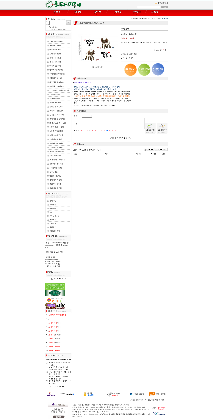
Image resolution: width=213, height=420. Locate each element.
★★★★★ (112, 133)
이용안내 (162, 400)
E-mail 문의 (57, 252)
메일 (79, 414)
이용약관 (140, 400)
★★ (86, 133)
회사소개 (132, 400)
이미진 (126, 405)
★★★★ (102, 133)
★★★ (94, 133)
